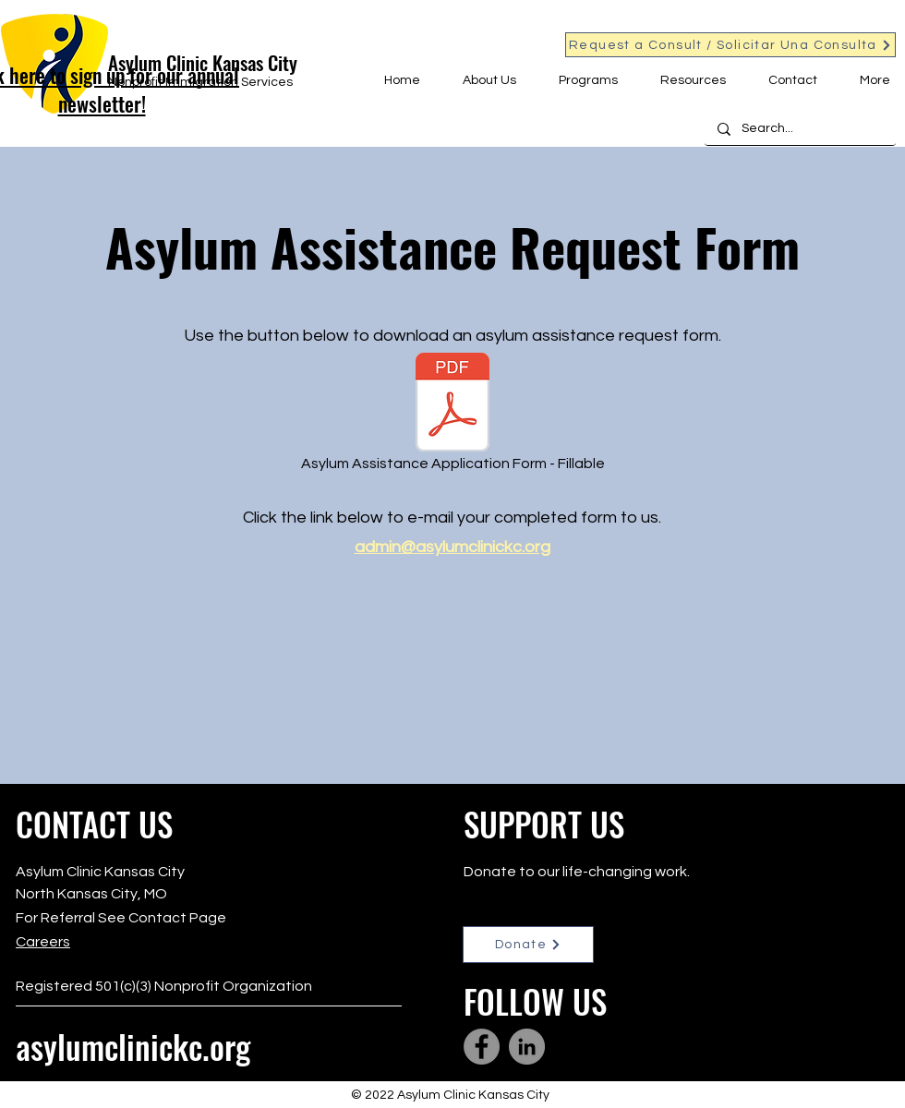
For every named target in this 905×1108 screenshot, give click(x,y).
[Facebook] (482, 1047)
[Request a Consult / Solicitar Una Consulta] (730, 44)
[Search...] (799, 129)
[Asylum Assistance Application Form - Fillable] (452, 416)
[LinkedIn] (527, 1047)
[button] (482, 80)
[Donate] (528, 944)
